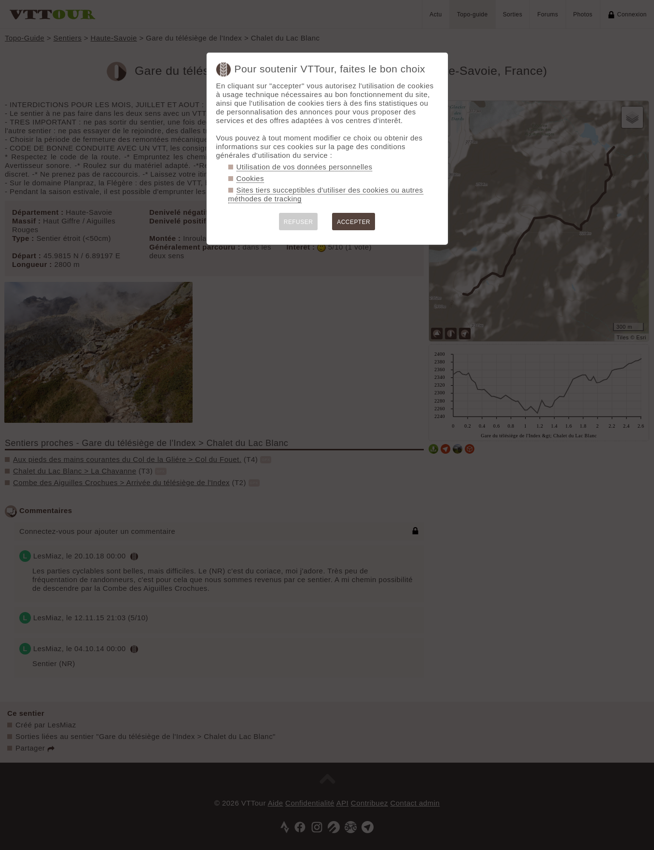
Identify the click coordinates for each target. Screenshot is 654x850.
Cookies (250, 178)
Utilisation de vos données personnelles (305, 167)
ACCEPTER (353, 222)
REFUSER (298, 222)
